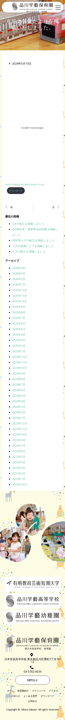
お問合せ (32, 701)
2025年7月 (18, 318)
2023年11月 (19, 429)
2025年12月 (19, 290)
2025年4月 (18, 335)
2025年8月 (18, 313)
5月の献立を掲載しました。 (29, 224)
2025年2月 (18, 346)
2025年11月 (19, 296)
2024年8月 (18, 379)
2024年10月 (19, 368)
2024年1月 (18, 418)
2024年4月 (18, 401)
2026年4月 (18, 268)
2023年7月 (18, 446)
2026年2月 (18, 279)
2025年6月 (18, 324)
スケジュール (39, 691)
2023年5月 (18, 457)
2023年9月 (18, 440)
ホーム (10, 691)
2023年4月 (18, 463)
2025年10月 (19, 302)
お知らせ (15, 696)
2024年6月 (18, 390)
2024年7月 (18, 385)
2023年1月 (18, 479)
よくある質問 (30, 696)
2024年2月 (18, 413)
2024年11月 (19, 363)
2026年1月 (18, 285)
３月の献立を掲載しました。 (30, 252)
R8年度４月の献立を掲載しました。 (34, 241)
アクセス (53, 691)
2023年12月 (19, 424)
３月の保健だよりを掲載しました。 (34, 246)
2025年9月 (18, 307)
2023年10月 (19, 435)
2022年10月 (19, 485)
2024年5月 (18, 396)
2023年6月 (18, 451)
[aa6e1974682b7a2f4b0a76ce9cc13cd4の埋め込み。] (32, 128)
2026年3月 (18, 274)
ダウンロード (16, 190)
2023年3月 (18, 468)
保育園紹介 (23, 691)
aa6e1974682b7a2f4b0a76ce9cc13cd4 (24, 185)
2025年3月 (18, 340)
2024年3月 (18, 407)
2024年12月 (19, 357)
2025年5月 (18, 329)
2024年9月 (18, 374)
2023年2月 (18, 474)
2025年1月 (18, 351)
